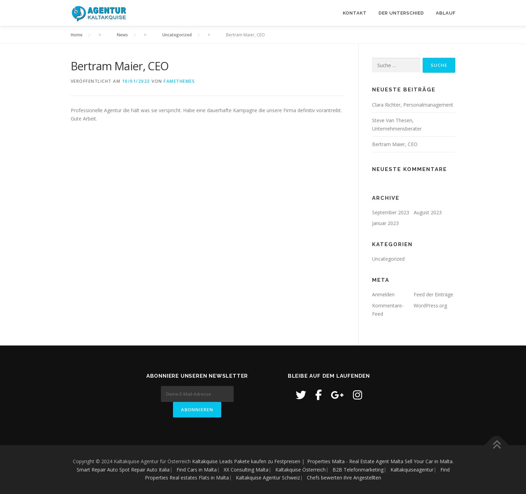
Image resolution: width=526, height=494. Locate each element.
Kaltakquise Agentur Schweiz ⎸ (271, 477)
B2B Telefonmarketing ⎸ (361, 469)
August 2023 (428, 212)
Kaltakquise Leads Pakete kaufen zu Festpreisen (246, 461)
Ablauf (446, 13)
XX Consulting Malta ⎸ (249, 469)
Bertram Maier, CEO (394, 144)
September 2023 (390, 212)
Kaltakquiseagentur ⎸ (415, 469)
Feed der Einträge (433, 294)
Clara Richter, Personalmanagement (412, 104)
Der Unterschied (401, 13)
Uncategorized (388, 258)
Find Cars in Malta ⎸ (200, 469)
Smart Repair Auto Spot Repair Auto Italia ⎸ (126, 469)
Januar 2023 (385, 223)
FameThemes (179, 81)
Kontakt (355, 13)
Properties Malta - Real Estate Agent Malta (355, 461)
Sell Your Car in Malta (428, 461)
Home (77, 35)
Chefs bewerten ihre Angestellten (344, 477)
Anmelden (383, 294)
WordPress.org (430, 305)
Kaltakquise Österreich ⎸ (304, 469)
